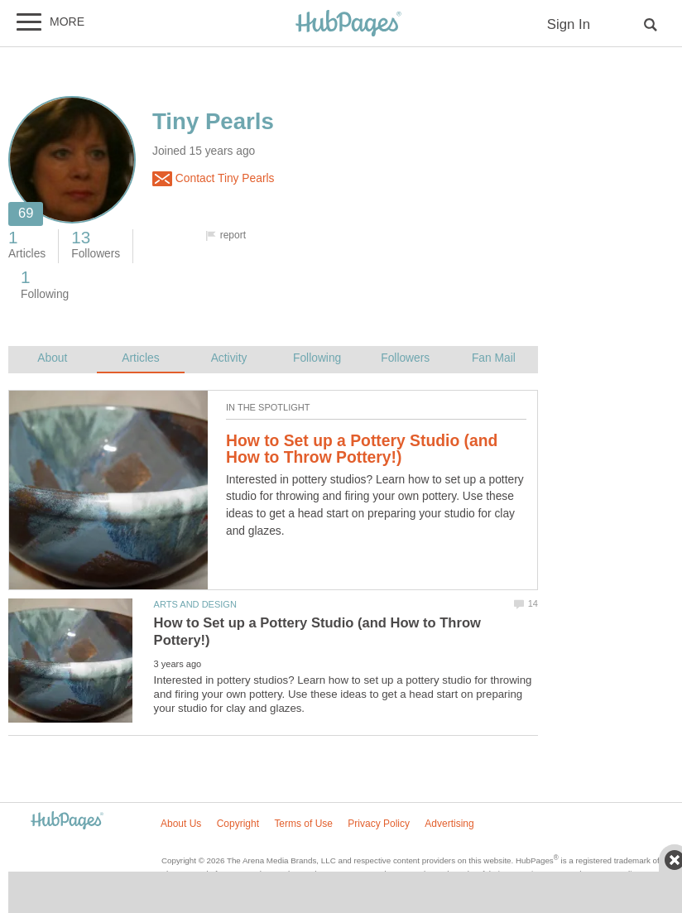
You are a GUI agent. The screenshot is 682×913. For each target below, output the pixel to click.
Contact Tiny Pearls (213, 179)
